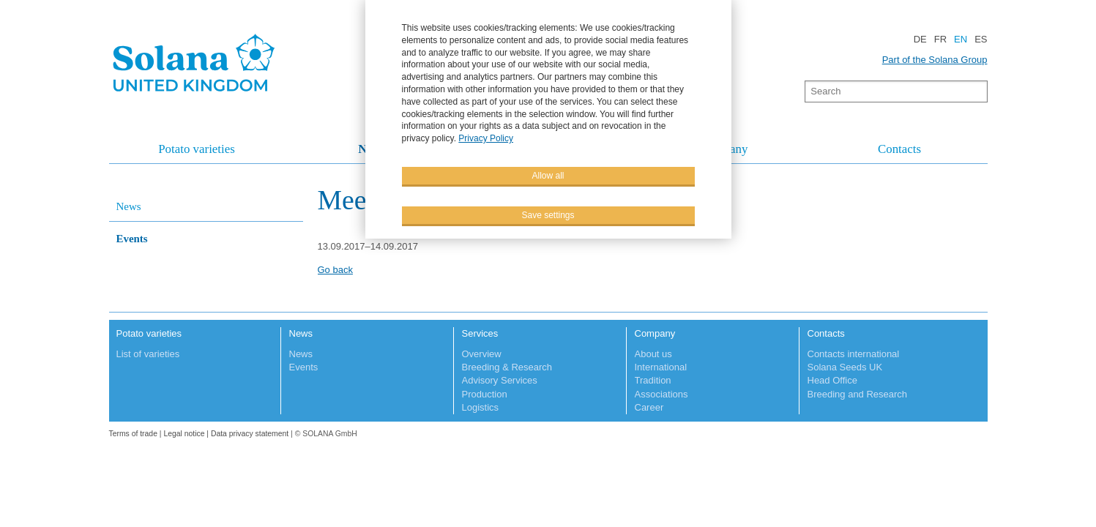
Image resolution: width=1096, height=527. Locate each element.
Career (649, 407)
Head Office (832, 380)
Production (484, 394)
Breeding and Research (858, 394)
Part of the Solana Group (935, 59)
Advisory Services (499, 380)
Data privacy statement (249, 434)
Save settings (547, 214)
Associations (661, 394)
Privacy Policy (485, 137)
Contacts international (854, 353)
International (661, 367)
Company (655, 333)
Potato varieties (196, 149)
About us (653, 353)
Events (132, 238)
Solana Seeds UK (845, 367)
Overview (482, 353)
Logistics (480, 407)
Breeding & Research (507, 367)
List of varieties (148, 353)
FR (940, 39)
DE (920, 39)
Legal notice (183, 434)
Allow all (548, 175)
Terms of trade (134, 434)
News (128, 206)
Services (480, 333)
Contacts (899, 149)
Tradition (653, 380)
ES (980, 39)
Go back (335, 269)
